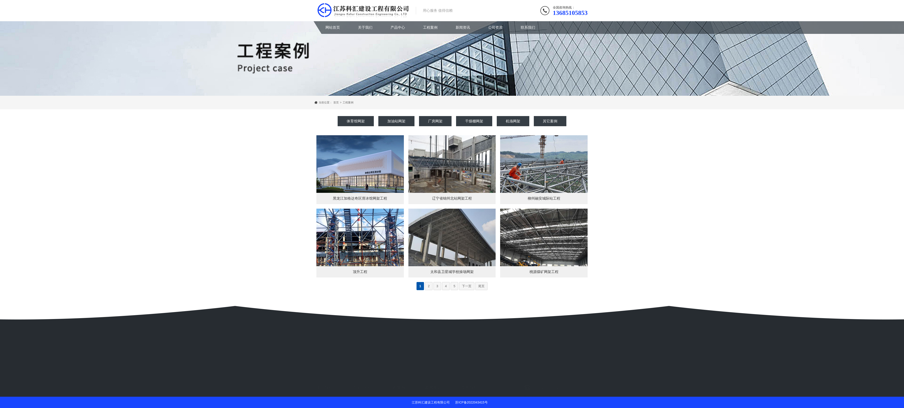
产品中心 (398, 27)
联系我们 (528, 27)
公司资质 (495, 27)
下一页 (466, 286)
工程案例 (430, 27)
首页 (336, 102)
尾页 (481, 286)
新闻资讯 (463, 27)
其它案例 (550, 121)
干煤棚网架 (474, 121)
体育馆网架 (356, 121)
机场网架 (513, 121)
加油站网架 (396, 121)
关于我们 (365, 27)
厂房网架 (435, 121)
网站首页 (332, 27)
